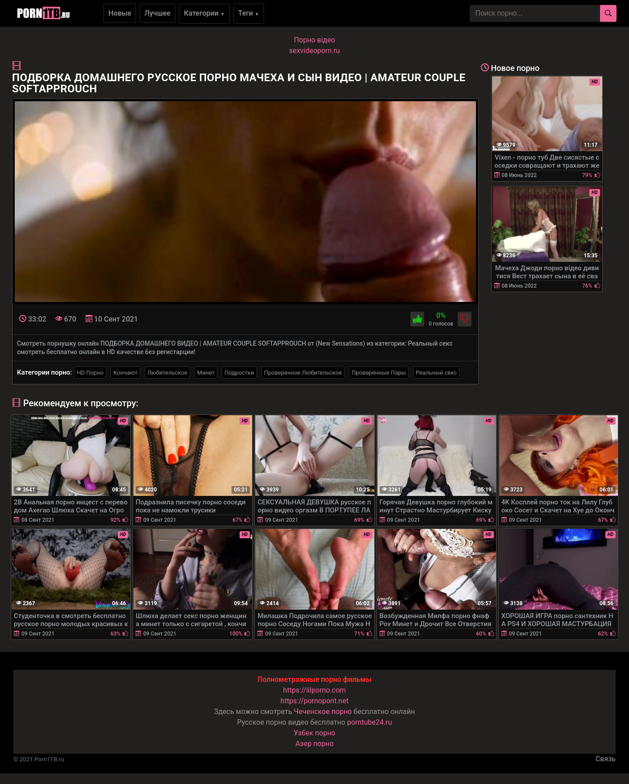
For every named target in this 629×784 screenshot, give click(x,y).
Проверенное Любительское (303, 372)
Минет (206, 372)
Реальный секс (436, 372)
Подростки (239, 372)
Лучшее (157, 13)
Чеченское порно (323, 711)
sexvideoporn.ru (314, 50)
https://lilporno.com (314, 690)
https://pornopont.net (314, 701)
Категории (204, 13)
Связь (606, 759)
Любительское (167, 372)
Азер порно (314, 743)
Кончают (125, 372)
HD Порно (90, 372)
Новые (119, 13)
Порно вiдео (314, 40)
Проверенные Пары (379, 372)
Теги (248, 13)
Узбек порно (314, 733)
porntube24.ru (369, 722)
